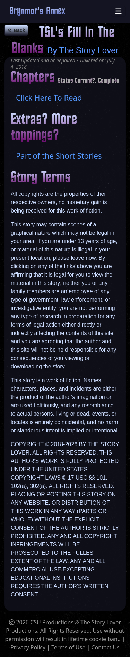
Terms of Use (68, 647)
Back (16, 30)
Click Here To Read (49, 97)
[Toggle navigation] (118, 11)
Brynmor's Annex (37, 11)
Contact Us (105, 647)
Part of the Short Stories (59, 155)
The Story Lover (89, 50)
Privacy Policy (27, 647)
